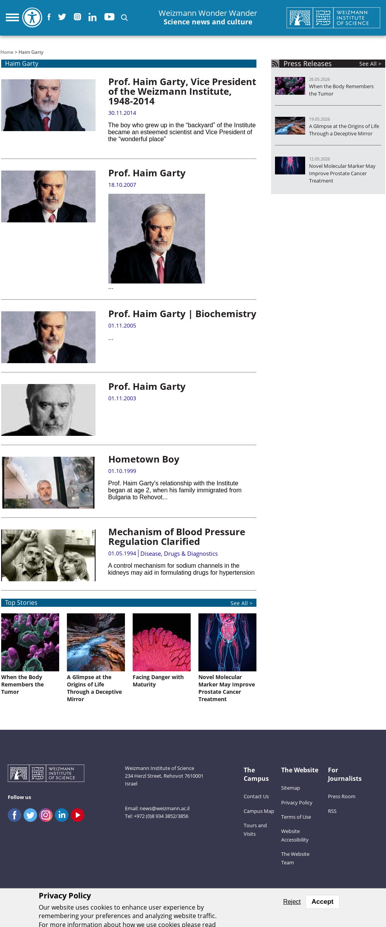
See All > (370, 63)
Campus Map (259, 810)
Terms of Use (296, 816)
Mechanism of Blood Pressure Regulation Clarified (176, 536)
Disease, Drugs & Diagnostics (179, 553)
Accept (323, 901)
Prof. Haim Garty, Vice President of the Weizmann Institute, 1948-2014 (182, 91)
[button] (124, 17)
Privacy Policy (297, 802)
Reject (292, 901)
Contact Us (256, 796)
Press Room (341, 796)
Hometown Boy (143, 458)
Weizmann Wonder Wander (208, 17)
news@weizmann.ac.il (165, 808)
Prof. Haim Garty (147, 172)
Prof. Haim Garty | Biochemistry (182, 313)
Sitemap (290, 787)
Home (7, 52)
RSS (332, 810)
